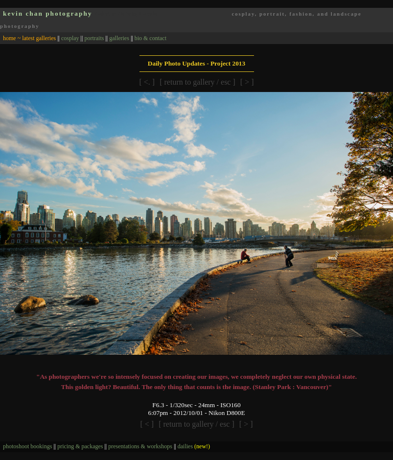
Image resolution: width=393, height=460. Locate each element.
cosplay (70, 38)
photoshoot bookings (27, 446)
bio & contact (150, 38)
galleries (119, 38)
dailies (194, 446)
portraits (94, 38)
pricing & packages (80, 446)
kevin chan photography (47, 13)
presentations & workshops (140, 446)
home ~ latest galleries (29, 38)
